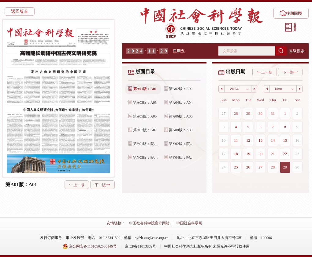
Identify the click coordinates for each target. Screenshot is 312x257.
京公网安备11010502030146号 (89, 246)
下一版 (102, 185)
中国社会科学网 (189, 223)
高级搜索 (297, 51)
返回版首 (19, 11)
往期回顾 (291, 13)
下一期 (290, 72)
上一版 (76, 185)
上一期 (264, 72)
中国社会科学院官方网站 (149, 223)
